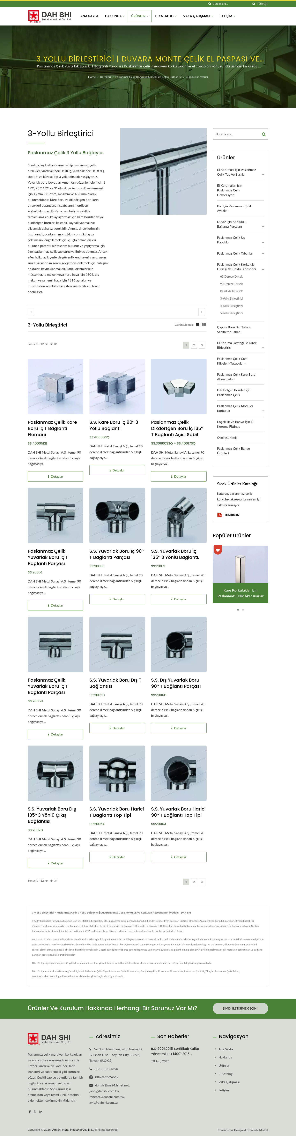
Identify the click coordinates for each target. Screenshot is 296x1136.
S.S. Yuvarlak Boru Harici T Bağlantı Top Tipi (116, 812)
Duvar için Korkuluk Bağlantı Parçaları (231, 224)
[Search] (231, 4)
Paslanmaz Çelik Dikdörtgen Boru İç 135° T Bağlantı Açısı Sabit (177, 428)
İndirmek (228, 515)
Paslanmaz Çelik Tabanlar (235, 253)
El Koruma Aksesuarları (170, 971)
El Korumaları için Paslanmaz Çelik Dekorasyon (229, 190)
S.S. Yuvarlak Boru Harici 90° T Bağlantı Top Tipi (178, 812)
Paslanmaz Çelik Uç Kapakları (231, 239)
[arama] (210, 4)
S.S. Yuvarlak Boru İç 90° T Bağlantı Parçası (116, 554)
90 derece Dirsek (231, 284)
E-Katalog (166, 16)
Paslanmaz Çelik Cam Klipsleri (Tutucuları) (232, 361)
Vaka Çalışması (198, 16)
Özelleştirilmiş (227, 437)
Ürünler (139, 16)
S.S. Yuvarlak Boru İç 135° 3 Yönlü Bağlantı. (175, 554)
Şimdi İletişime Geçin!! (240, 1008)
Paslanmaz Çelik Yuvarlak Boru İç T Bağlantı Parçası (48, 557)
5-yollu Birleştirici (231, 313)
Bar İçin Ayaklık (149, 971)
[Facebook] (30, 1111)
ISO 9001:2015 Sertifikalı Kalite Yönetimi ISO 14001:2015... (175, 1051)
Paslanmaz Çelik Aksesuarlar (124, 971)
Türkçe (262, 4)
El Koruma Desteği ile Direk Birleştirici (237, 345)
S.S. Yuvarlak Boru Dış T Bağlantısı (115, 683)
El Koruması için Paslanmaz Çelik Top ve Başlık (236, 172)
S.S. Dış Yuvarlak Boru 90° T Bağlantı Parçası (176, 683)
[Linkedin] (40, 1111)
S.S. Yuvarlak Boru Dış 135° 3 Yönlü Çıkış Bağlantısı (52, 815)
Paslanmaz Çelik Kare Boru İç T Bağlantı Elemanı (52, 428)
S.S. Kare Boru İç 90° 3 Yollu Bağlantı (113, 425)
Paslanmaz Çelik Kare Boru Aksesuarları (236, 376)
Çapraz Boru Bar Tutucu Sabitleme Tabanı (234, 329)
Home (92, 77)
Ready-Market (259, 1129)
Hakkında (115, 16)
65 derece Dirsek (231, 276)
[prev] (31, 311)
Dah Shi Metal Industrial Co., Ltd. (72, 1129)
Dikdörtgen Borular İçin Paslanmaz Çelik (234, 392)
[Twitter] (35, 1111)
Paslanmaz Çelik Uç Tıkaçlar (199, 971)
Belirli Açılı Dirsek (231, 291)
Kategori (105, 77)
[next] (201, 311)
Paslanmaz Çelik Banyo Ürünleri (233, 450)
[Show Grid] (197, 324)
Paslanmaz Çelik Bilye (96, 971)
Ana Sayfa (89, 16)
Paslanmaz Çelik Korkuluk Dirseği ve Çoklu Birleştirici (148, 77)
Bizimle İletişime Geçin (91, 976)
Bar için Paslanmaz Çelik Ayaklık (234, 208)
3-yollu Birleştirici (197, 77)
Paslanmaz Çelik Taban (227, 971)
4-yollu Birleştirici (231, 306)
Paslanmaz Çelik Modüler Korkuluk (235, 408)
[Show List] (204, 324)
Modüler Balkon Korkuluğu (46, 976)
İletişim (227, 16)
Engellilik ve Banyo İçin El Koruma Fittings (235, 424)
